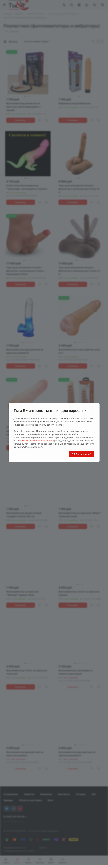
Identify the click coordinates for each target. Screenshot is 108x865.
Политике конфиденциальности (35, 440)
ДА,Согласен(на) (81, 454)
